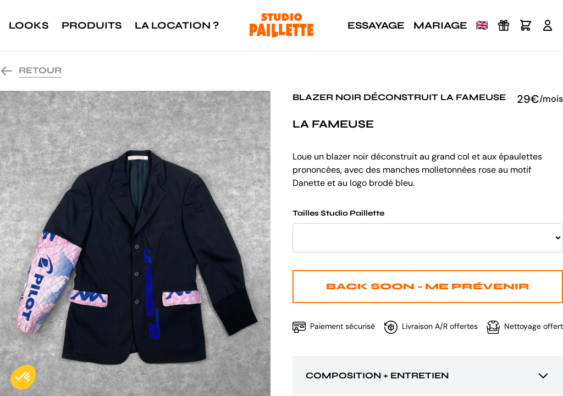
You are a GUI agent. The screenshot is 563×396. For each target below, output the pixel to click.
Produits (92, 25)
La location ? (177, 25)
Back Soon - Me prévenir (427, 286)
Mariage (440, 25)
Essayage (376, 25)
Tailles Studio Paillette (427, 230)
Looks (28, 25)
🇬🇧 (482, 25)
